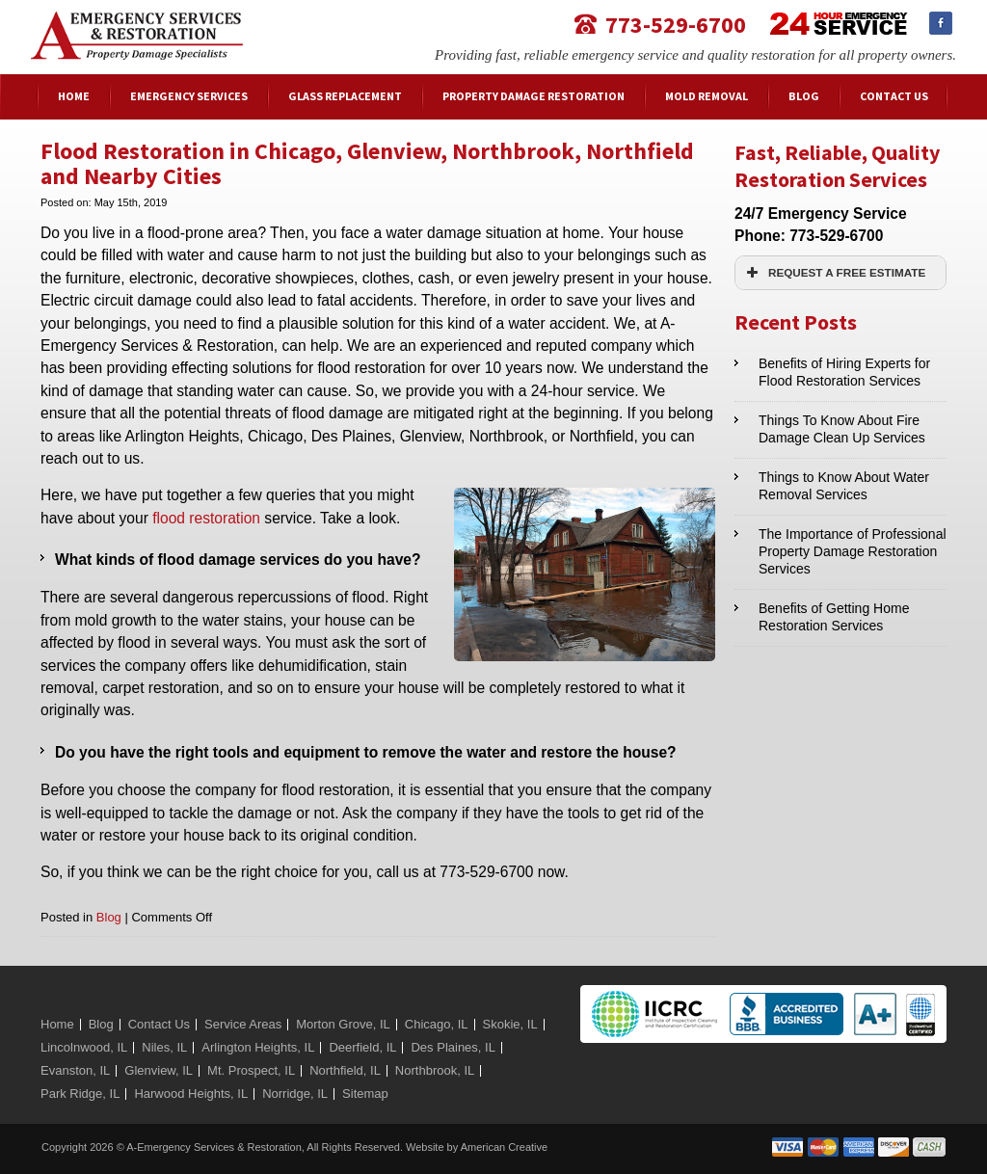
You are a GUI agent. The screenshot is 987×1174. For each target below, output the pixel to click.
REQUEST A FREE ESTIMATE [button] (833, 272)
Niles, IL (164, 1047)
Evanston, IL (75, 1070)
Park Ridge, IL (80, 1093)
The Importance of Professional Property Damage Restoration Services (853, 551)
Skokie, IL (510, 1024)
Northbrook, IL (434, 1070)
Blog (108, 917)
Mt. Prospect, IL (251, 1070)
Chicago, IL (436, 1024)
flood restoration (206, 518)
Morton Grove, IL (343, 1024)
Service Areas (242, 1024)
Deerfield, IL (362, 1047)
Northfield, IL (345, 1070)
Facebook (940, 23)
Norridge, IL (295, 1093)
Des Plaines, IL (452, 1047)
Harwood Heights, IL (191, 1093)
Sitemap (365, 1093)
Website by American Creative (476, 1147)
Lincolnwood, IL (83, 1047)
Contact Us (159, 1024)
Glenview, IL (158, 1070)
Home (57, 1024)
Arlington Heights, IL (257, 1047)
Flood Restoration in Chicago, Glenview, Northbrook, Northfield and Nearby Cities (367, 163)
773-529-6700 (675, 23)
